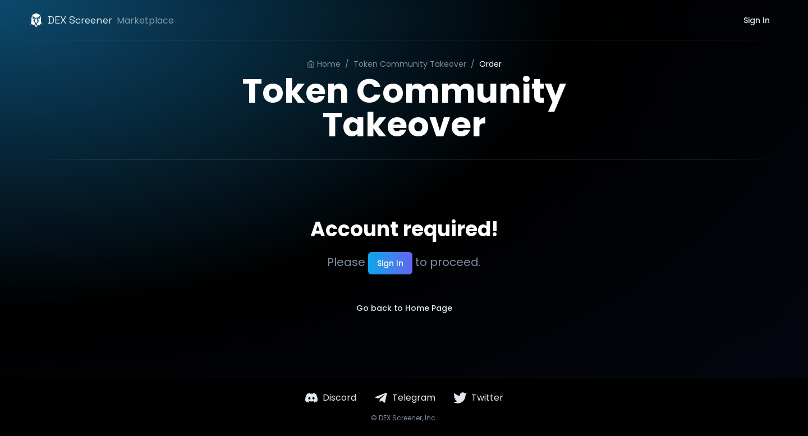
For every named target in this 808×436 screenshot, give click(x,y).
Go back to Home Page (404, 308)
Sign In (756, 20)
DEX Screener (400, 418)
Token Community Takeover (410, 64)
